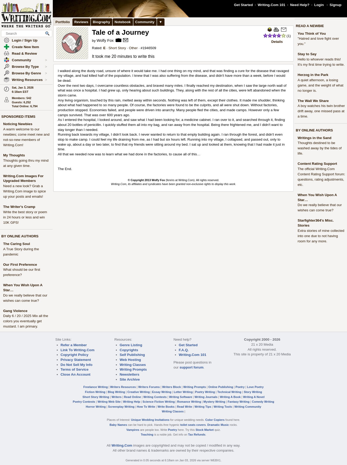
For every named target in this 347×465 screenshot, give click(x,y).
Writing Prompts (133, 369)
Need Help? (299, 5)
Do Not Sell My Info (76, 365)
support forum (191, 367)
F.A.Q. (184, 350)
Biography (101, 22)
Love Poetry (255, 387)
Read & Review (24, 53)
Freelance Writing (95, 387)
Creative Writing (138, 392)
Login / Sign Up (25, 40)
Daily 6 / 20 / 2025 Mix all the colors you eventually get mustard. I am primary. (25, 321)
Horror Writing (96, 406)
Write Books (166, 406)
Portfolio (62, 22)
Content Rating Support (317, 164)
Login (319, 5)
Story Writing (253, 392)
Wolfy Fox (105, 40)
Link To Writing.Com (78, 350)
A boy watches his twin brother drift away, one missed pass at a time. (321, 111)
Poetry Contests (84, 401)
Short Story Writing (95, 396)
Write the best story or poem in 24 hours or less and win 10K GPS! (25, 217)
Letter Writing (183, 392)
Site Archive (130, 379)
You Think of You (312, 33)
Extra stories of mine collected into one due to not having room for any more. (321, 236)
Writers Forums (149, 387)
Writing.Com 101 (271, 5)
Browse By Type (29, 66)
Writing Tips (202, 406)
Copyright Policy (75, 355)
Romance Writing (189, 401)
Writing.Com (121, 445)
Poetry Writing (205, 392)
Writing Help (131, 401)
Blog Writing (116, 392)
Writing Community (247, 406)
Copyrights (129, 350)
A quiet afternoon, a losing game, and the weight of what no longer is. (320, 85)
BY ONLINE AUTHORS (19, 236)
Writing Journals (206, 396)
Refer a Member (74, 345)
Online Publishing (220, 387)
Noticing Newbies (17, 124)
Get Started (243, 5)
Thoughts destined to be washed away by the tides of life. (319, 148)
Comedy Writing (263, 401)
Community (29, 60)
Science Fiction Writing (159, 401)
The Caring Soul (16, 244)
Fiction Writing (95, 392)
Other (133, 48)
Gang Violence (15, 311)
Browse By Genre (29, 73)
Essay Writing (161, 392)
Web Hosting (130, 360)
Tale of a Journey (120, 32)
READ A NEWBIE (310, 26)
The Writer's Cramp (19, 207)
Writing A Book (230, 396)
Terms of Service (75, 369)
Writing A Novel (254, 396)
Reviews (81, 22)
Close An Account (76, 374)
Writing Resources (29, 80)
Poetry (240, 387)
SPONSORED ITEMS (18, 117)
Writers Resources (123, 387)
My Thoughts (14, 155)
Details (277, 42)
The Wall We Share (313, 101)
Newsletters (129, 374)
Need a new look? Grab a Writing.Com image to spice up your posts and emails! (24, 191)
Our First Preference (20, 265)
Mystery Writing (214, 401)
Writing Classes (133, 365)
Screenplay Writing (121, 406)
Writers (117, 396)
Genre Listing (131, 345)
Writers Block (171, 387)
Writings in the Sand (315, 138)
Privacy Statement (76, 360)
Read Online (132, 396)
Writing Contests (155, 396)
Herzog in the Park (313, 75)
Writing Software (180, 396)
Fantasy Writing (239, 401)
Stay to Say (307, 54)
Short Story (117, 48)
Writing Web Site (109, 401)
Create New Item (25, 47)
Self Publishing (132, 355)
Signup (335, 5)
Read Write (184, 406)
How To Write (146, 406)
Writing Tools (223, 406)
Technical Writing (229, 392)
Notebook (123, 22)
